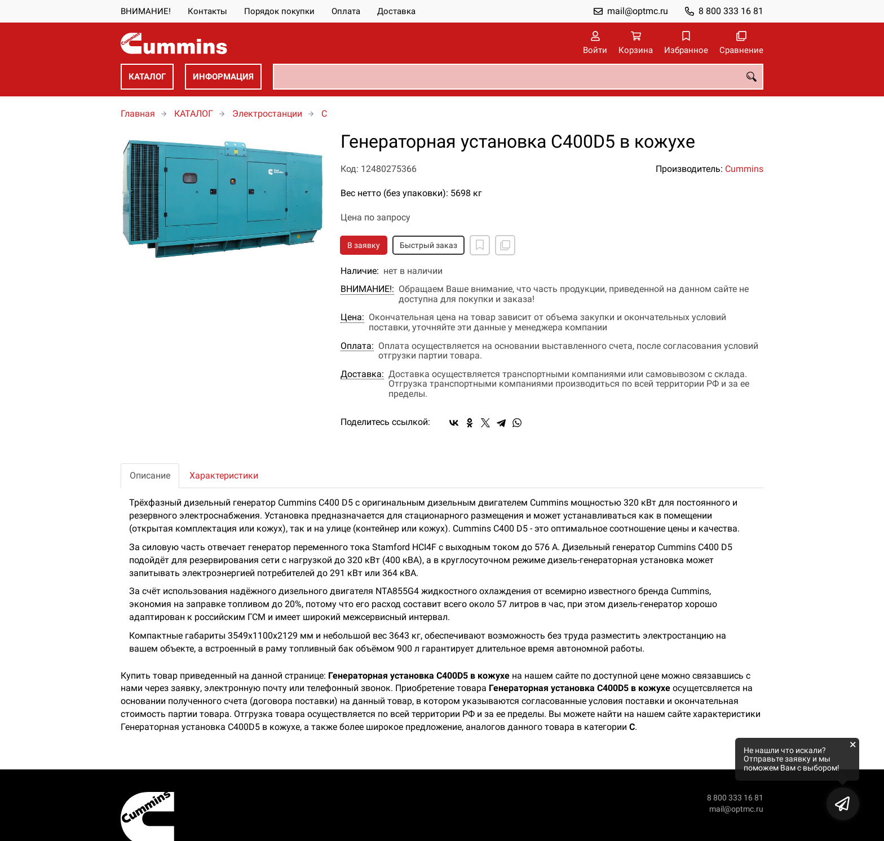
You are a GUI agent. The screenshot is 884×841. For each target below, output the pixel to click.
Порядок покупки (279, 11)
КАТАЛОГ (147, 77)
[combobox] (518, 77)
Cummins (744, 168)
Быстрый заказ (428, 245)
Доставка (396, 11)
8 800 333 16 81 (731, 11)
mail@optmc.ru (637, 11)
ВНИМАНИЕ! (146, 11)
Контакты (207, 11)
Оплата (346, 11)
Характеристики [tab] (223, 475)
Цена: (352, 317)
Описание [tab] (150, 475)
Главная (138, 113)
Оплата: (357, 346)
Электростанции (267, 113)
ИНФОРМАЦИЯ (223, 77)
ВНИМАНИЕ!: (367, 289)
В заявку (363, 245)
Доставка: (362, 374)
